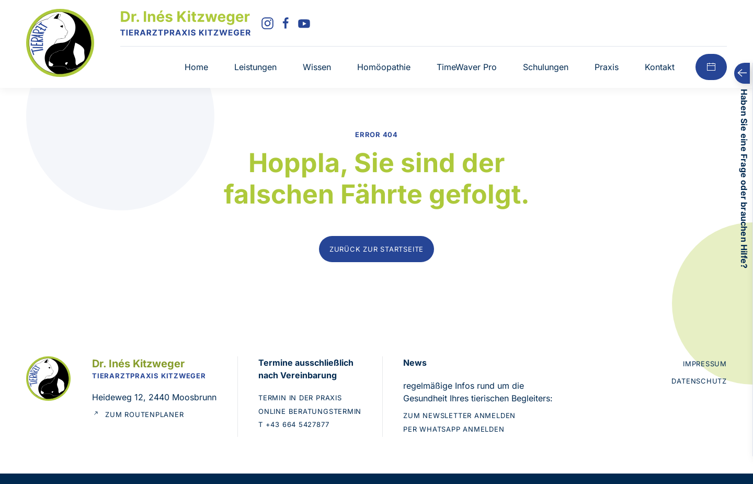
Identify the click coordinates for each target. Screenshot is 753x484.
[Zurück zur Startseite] (185, 23)
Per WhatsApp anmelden (453, 429)
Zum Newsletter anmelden (459, 415)
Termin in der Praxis (300, 397)
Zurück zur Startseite (376, 249)
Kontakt (660, 67)
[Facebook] (285, 22)
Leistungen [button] (255, 67)
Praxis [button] (607, 67)
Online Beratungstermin (309, 411)
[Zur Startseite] (60, 42)
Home (196, 67)
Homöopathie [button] (383, 67)
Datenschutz (699, 381)
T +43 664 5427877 (293, 424)
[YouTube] (304, 22)
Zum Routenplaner (138, 415)
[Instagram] (267, 22)
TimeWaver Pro (467, 67)
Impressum (705, 363)
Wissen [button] (317, 67)
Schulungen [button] (545, 67)
